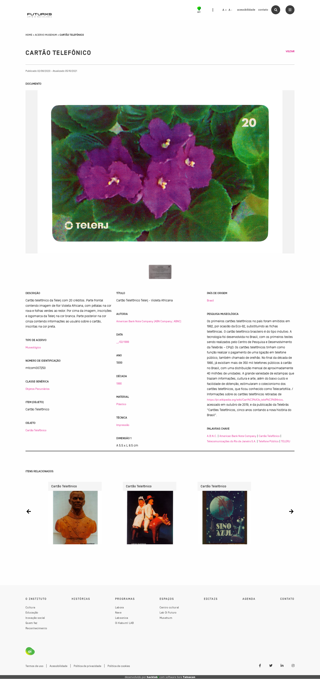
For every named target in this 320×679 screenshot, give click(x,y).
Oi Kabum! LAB (124, 623)
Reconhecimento (36, 628)
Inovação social (35, 618)
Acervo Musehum (46, 35)
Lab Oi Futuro (168, 612)
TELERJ (285, 441)
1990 (119, 383)
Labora (119, 607)
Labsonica (121, 618)
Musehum (166, 618)
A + (224, 10)
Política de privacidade (87, 666)
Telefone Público (269, 441)
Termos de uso (34, 666)
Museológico (33, 347)
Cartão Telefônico (36, 430)
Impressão (122, 425)
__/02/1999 (122, 341)
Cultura (30, 607)
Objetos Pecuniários (38, 388)
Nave (118, 612)
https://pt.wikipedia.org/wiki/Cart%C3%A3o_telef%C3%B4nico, (245, 399)
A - (230, 10)
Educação (32, 612)
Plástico (121, 404)
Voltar (290, 51)
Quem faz (31, 623)
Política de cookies (119, 666)
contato (263, 9)
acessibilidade (246, 9)
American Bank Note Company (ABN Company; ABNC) (148, 321)
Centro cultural (169, 607)
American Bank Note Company (237, 436)
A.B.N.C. (212, 436)
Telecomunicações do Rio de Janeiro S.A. (231, 441)
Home (29, 35)
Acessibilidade (58, 666)
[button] (29, 511)
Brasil (210, 300)
